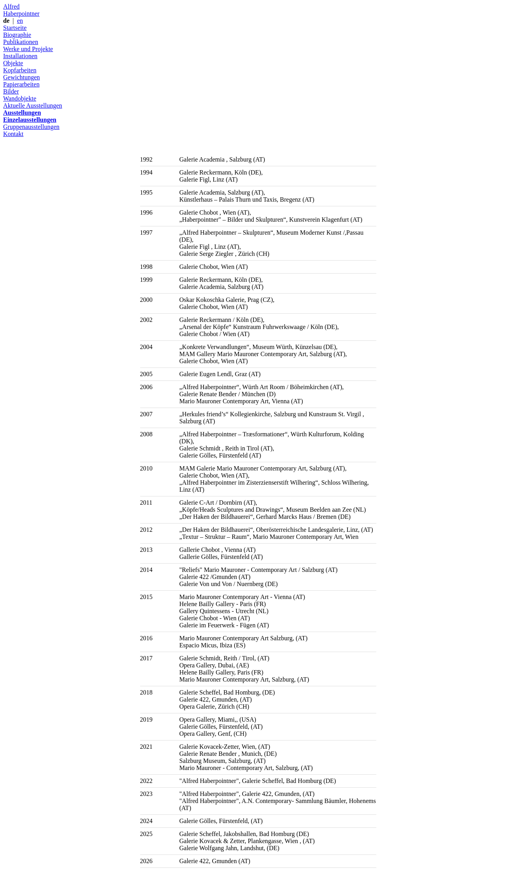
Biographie (17, 34)
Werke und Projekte (28, 49)
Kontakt (13, 133)
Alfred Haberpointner (21, 10)
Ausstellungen (22, 112)
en (20, 20)
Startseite (15, 27)
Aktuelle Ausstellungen (32, 105)
